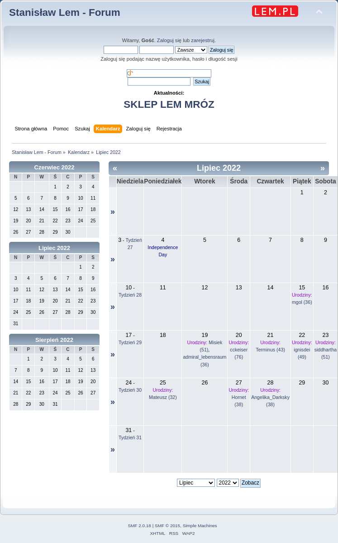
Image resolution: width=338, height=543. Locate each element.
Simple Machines (200, 525)
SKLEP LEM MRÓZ (169, 104)
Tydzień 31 (130, 437)
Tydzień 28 (130, 295)
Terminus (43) (270, 349)
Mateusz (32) (163, 397)
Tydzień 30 (130, 390)
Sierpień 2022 (54, 339)
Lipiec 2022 (54, 248)
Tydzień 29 (130, 342)
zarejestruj (202, 40)
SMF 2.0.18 (139, 525)
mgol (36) (302, 302)
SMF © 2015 (167, 525)
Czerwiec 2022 (54, 167)
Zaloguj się (169, 40)
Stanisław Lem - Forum (64, 12)
